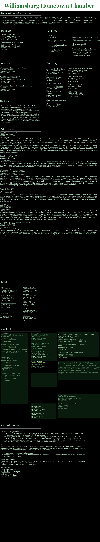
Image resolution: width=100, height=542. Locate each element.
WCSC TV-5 (4, 313)
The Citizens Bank (75, 91)
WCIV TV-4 (26, 316)
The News (4, 287)
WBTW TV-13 (27, 308)
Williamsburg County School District (13, 132)
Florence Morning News (8, 303)
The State (26, 294)
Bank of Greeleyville (53, 84)
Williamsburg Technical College (11, 170)
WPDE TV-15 (27, 301)
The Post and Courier (29, 287)
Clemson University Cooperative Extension (16, 222)
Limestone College (7, 188)
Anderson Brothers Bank (55, 69)
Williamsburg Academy (8, 155)
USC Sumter (4, 204)
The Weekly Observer (8, 296)
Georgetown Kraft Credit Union (80, 68)
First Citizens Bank (75, 76)
